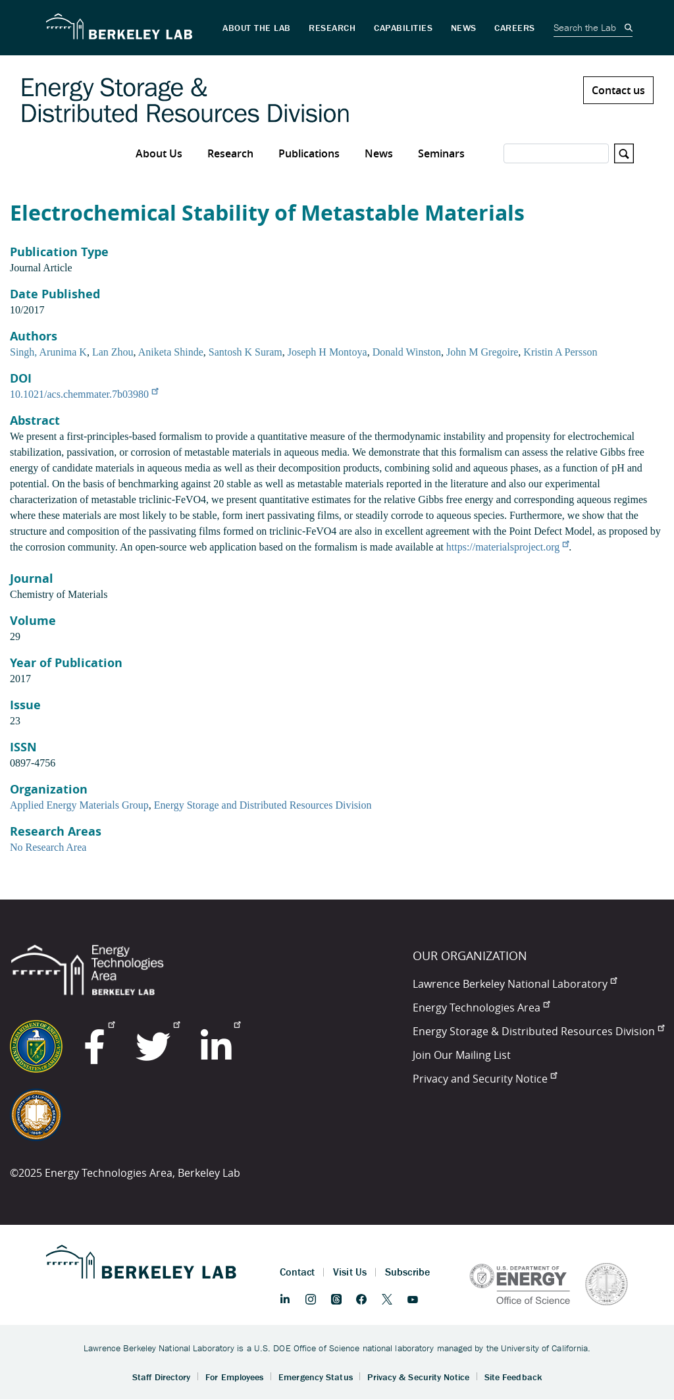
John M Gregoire (482, 352)
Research (230, 153)
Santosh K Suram (245, 352)
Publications (309, 153)
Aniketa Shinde (170, 352)
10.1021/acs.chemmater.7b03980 (84, 394)
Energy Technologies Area (481, 1007)
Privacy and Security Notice (485, 1078)
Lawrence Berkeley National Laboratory (515, 984)
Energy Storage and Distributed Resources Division (263, 805)
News (379, 153)
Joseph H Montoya (327, 352)
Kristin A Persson (560, 352)
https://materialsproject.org (507, 546)
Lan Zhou (113, 352)
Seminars (441, 153)
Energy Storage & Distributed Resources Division (538, 1031)
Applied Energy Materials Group (79, 805)
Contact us (618, 90)
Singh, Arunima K (48, 352)
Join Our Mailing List (462, 1055)
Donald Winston (407, 352)
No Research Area (48, 847)
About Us (159, 153)
